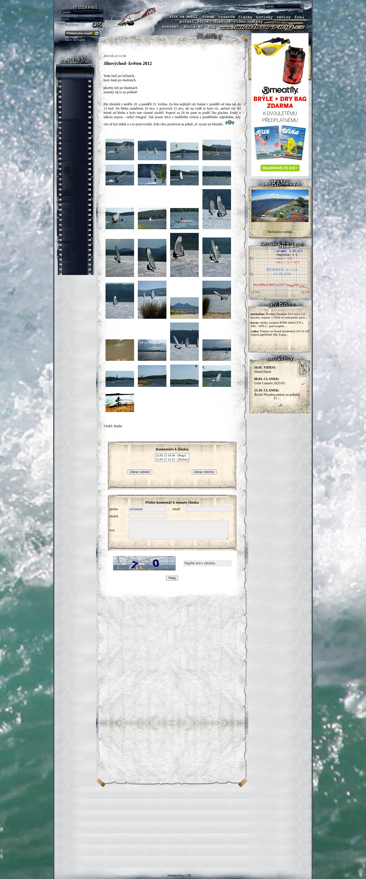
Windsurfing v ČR (179, 875)
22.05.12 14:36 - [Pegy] (172, 456)
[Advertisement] (183, 827)
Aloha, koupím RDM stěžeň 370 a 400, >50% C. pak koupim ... (277, 324)
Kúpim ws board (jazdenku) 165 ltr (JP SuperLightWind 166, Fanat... (280, 332)
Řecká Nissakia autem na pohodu (277, 392)
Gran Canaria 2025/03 (269, 381)
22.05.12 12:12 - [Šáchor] (172, 460)
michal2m (257, 314)
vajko (254, 331)
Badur (118, 426)
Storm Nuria (265, 369)
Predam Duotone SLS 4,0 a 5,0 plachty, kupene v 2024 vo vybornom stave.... (279, 315)
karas (254, 322)
